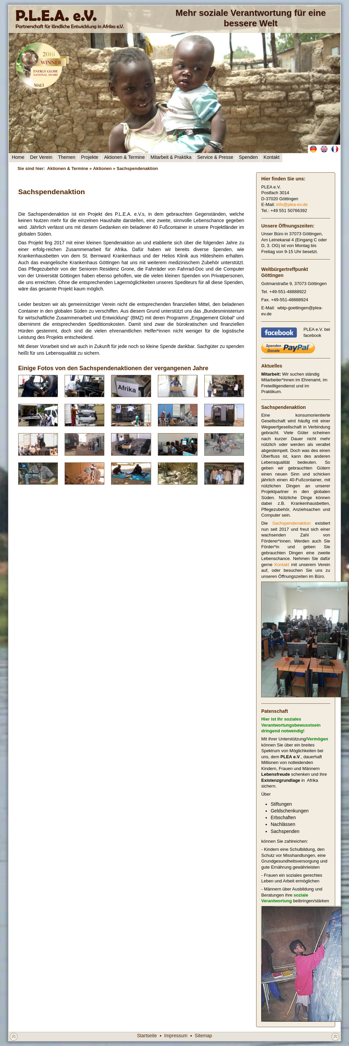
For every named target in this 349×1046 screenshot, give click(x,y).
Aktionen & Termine (124, 157)
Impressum (175, 1035)
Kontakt (271, 157)
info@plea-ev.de (292, 204)
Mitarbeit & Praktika (170, 157)
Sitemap (203, 1035)
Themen (66, 157)
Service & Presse (215, 157)
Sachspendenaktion (291, 523)
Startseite (147, 1035)
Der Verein (41, 157)
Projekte (89, 157)
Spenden (248, 157)
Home (18, 157)
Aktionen (102, 168)
